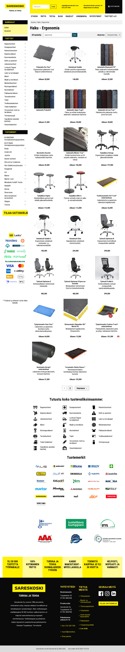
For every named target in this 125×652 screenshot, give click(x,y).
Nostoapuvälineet (10, 86)
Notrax (6, 189)
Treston (7, 205)
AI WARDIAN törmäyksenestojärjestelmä (14, 138)
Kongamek (8, 169)
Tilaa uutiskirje (16, 213)
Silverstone (8, 192)
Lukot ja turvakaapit (11, 73)
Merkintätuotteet (10, 83)
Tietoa (52, 16)
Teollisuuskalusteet (11, 103)
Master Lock (9, 179)
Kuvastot (7, 31)
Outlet (6, 27)
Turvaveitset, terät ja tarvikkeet (11, 111)
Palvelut (69, 16)
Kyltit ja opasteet (10, 61)
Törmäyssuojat (9, 116)
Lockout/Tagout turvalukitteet (10, 68)
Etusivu (34, 16)
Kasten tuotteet (10, 159)
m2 (5, 172)
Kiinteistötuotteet (10, 50)
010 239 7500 (66, 7)
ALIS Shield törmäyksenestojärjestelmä (14, 144)
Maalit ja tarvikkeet (11, 80)
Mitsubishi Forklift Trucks (13, 182)
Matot (6, 76)
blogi (60, 16)
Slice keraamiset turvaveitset (10, 197)
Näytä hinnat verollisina (91, 7)
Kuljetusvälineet (10, 54)
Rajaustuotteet (9, 44)
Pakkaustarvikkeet (11, 93)
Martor (6, 176)
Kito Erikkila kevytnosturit (13, 165)
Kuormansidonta (10, 57)
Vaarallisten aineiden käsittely (11, 120)
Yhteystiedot (95, 16)
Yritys (43, 16)
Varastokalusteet (10, 124)
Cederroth (8, 152)
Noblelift (7, 186)
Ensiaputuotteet (10, 47)
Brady (6, 149)
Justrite (7, 155)
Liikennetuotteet (10, 64)
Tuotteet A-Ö (110, 16)
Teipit (6, 100)
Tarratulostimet (9, 96)
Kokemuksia (81, 16)
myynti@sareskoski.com (70, 5)
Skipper (7, 201)
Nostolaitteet (9, 90)
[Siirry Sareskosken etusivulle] (15, 6)
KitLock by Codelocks (12, 162)
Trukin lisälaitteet (10, 107)
